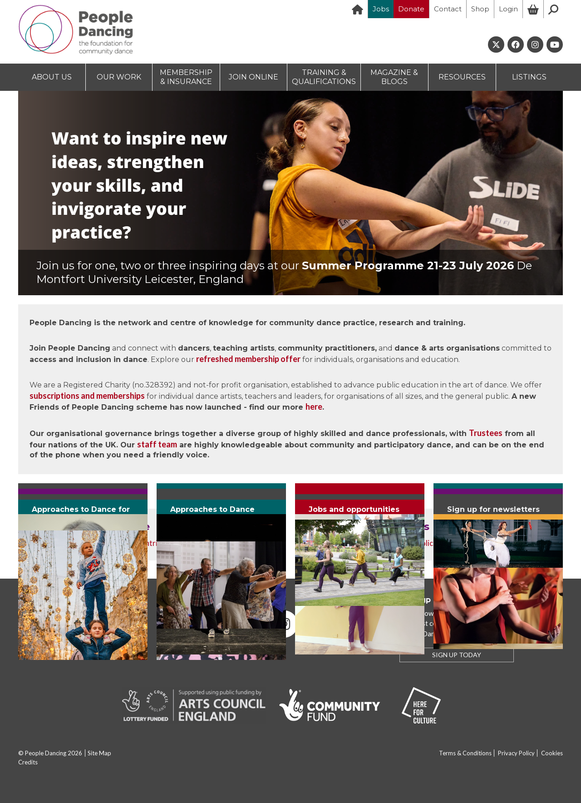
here (313, 406)
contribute (155, 543)
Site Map (99, 753)
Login (508, 9)
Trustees (485, 433)
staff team (157, 444)
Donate (411, 9)
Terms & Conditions (465, 753)
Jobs (381, 9)
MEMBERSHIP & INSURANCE (186, 77)
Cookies (552, 753)
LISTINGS (529, 77)
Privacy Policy (516, 753)
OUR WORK (119, 77)
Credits (28, 762)
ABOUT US (52, 77)
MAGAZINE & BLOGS (394, 77)
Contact (448, 9)
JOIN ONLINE (253, 77)
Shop (480, 9)
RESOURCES (462, 77)
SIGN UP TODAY (456, 655)
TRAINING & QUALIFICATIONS (324, 77)
